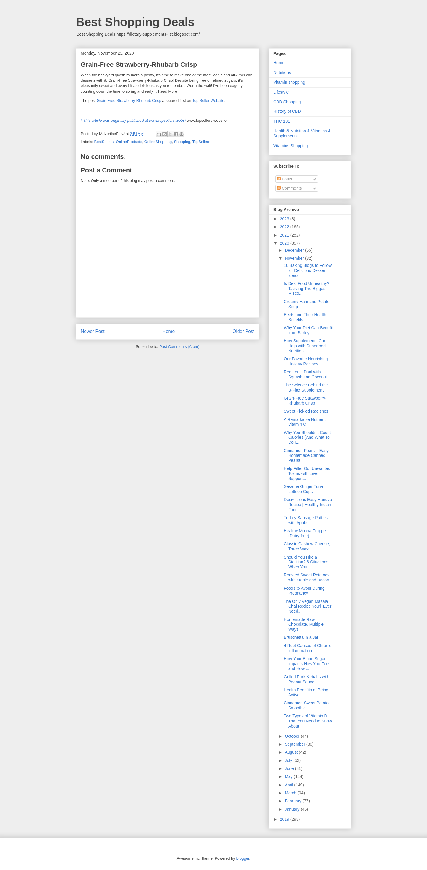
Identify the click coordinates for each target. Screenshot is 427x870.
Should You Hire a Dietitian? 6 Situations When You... (306, 562)
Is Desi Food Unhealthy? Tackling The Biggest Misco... (306, 288)
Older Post (243, 331)
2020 (285, 243)
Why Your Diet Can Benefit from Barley (308, 330)
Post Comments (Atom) (179, 346)
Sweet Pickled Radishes (306, 411)
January (293, 809)
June (290, 768)
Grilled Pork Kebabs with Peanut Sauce (306, 679)
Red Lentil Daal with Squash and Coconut (305, 374)
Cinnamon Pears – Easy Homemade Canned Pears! (306, 455)
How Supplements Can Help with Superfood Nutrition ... (305, 345)
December (295, 250)
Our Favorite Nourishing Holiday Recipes (306, 361)
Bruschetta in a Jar (301, 637)
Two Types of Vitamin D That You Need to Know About (308, 721)
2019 (285, 819)
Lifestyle (281, 92)
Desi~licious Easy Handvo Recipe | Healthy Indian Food (308, 504)
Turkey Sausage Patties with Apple (306, 520)
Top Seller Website (208, 100)
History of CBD (287, 111)
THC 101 (281, 121)
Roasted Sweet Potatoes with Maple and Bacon (306, 577)
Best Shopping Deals (135, 21)
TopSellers (201, 142)
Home (168, 331)
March (291, 792)
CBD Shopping (287, 101)
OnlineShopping (158, 142)
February (293, 800)
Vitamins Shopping (290, 145)
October (293, 736)
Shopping (182, 142)
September (295, 744)
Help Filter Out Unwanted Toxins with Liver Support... (307, 473)
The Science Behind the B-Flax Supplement (306, 387)
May (289, 776)
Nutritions (282, 72)
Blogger (242, 858)
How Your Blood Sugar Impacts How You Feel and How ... (306, 663)
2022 (285, 226)
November (295, 258)
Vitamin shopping (289, 82)
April (289, 784)
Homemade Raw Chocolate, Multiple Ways (304, 624)
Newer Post (93, 331)
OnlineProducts (129, 142)
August (292, 752)
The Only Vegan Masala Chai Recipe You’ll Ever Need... (308, 606)
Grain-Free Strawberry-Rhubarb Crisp (129, 100)
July (289, 760)
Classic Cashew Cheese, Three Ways (307, 546)
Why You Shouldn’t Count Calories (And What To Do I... (307, 437)
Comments (289, 188)
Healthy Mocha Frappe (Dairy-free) (305, 533)
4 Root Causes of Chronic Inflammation (307, 648)
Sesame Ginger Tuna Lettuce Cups (303, 489)
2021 (285, 235)
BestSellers (104, 142)
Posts (284, 179)
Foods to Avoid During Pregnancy (304, 591)
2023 (285, 218)
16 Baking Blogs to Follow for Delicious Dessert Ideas (308, 270)
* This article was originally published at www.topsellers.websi (133, 120)
